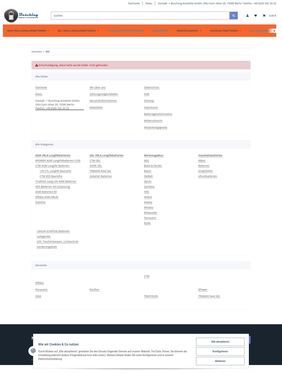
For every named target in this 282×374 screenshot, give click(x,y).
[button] (247, 15)
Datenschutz (151, 87)
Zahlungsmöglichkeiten (104, 94)
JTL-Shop (263, 369)
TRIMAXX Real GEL (209, 296)
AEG (146, 160)
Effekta (39, 283)
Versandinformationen (103, 100)
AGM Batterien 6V (46, 191)
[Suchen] (140, 15)
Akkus (201, 160)
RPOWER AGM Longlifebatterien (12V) (57, 160)
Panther (94, 289)
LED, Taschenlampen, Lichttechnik (57, 241)
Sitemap (149, 100)
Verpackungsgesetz (155, 127)
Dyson (147, 181)
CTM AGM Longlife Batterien (52, 165)
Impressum (151, 107)
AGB (146, 94)
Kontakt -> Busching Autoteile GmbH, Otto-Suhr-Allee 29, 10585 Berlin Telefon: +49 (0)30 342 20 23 (217, 3)
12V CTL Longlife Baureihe (55, 171)
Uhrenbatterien (207, 176)
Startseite (134, 3)
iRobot (148, 197)
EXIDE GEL (96, 165)
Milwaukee (150, 212)
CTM (146, 276)
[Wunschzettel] (255, 15)
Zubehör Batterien (101, 176)
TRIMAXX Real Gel (100, 171)
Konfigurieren (219, 351)
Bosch (147, 171)
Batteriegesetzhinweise (158, 114)
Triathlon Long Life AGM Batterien (55, 181)
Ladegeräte (43, 236)
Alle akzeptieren (219, 342)
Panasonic (150, 218)
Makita (148, 202)
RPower (202, 289)
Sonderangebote (47, 246)
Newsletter (96, 107)
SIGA (38, 296)
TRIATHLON (151, 296)
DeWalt (148, 176)
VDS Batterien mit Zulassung (52, 186)
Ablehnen (219, 361)
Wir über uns (98, 87)
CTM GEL (95, 160)
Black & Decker (153, 165)
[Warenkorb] (269, 15)
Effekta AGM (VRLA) (46, 197)
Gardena (149, 186)
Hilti (146, 191)
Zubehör (40, 202)
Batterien (204, 165)
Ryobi (147, 223)
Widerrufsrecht (153, 120)
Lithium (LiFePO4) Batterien (53, 231)
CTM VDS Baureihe (51, 176)
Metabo (148, 207)
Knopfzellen (205, 171)
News (148, 3)
